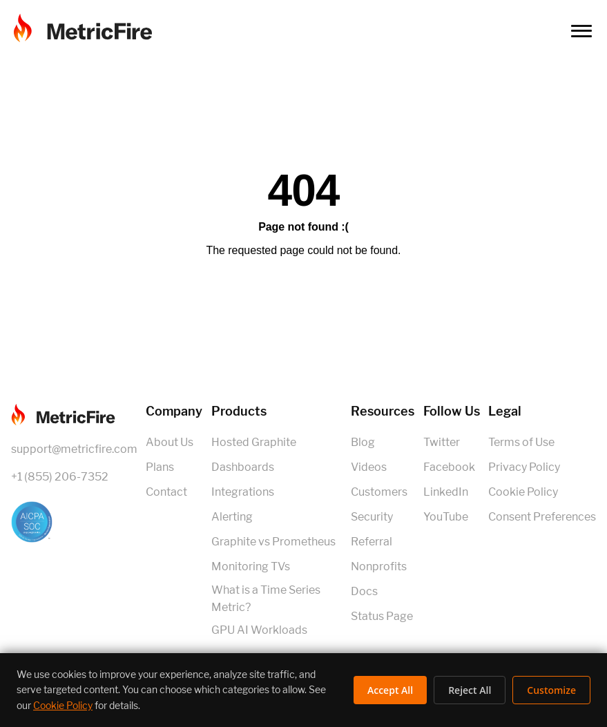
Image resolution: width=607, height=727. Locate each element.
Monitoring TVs (250, 566)
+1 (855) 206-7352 (59, 476)
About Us (169, 442)
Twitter (441, 442)
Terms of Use (521, 442)
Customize (551, 690)
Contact (166, 491)
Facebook (449, 467)
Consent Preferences (542, 516)
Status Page (382, 616)
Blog (363, 442)
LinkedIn (445, 491)
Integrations (242, 491)
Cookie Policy (523, 491)
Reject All (469, 690)
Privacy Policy (524, 467)
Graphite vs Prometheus (273, 541)
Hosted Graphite (253, 442)
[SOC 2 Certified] (74, 522)
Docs (364, 591)
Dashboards (242, 467)
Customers (379, 491)
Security (372, 516)
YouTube (445, 516)
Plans (160, 467)
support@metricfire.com (74, 449)
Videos (369, 467)
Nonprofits (379, 566)
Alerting (232, 516)
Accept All (390, 690)
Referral (371, 541)
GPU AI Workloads (259, 630)
